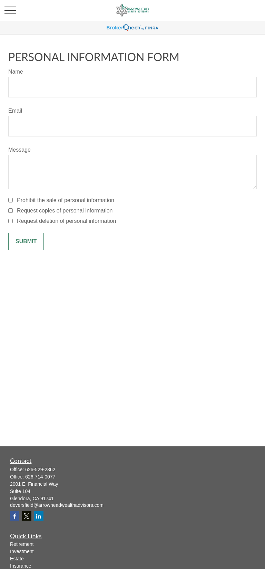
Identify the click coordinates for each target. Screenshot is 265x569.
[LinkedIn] (38, 516)
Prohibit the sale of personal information (65, 200)
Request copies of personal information (65, 211)
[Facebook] (14, 516)
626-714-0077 (40, 477)
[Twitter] (26, 516)
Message (19, 150)
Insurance (20, 566)
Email (15, 111)
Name (15, 72)
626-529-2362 (40, 469)
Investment (21, 551)
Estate (17, 558)
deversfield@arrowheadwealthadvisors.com (57, 505)
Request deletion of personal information (66, 221)
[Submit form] (26, 241)
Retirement (21, 544)
